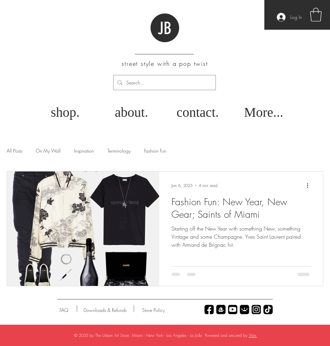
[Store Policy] (153, 310)
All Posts (14, 151)
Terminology (119, 151)
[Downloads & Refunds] (105, 310)
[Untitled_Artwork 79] (256, 309)
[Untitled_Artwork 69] (268, 309)
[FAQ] (64, 310)
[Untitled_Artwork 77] (232, 309)
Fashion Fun (155, 151)
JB (164, 28)
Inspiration (84, 151)
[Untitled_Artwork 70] (209, 309)
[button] (316, 14)
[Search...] (163, 82)
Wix (253, 335)
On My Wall (48, 151)
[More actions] (310, 185)
